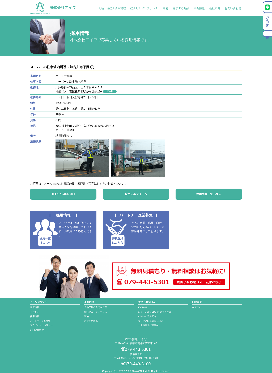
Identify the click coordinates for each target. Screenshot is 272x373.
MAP (110, 91)
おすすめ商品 (180, 8)
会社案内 (214, 8)
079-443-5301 (136, 349)
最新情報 (199, 8)
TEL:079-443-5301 (63, 194)
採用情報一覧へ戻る (208, 194)
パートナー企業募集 (40, 321)
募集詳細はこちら (117, 240)
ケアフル (196, 307)
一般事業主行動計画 (148, 325)
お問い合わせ (233, 8)
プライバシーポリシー (41, 325)
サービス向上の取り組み (150, 321)
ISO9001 (142, 307)
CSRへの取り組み (147, 316)
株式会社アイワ (53, 8)
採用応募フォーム (136, 194)
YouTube (267, 21)
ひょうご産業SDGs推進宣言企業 (154, 312)
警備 (165, 8)
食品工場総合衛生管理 (112, 8)
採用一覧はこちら (45, 240)
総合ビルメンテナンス (144, 8)
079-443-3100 (136, 364)
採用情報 (34, 316)
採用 (267, 34)
